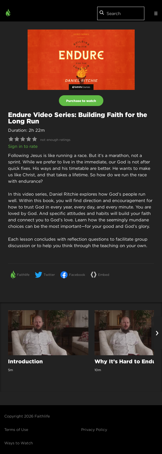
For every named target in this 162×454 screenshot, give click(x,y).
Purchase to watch (81, 100)
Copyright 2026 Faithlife (27, 416)
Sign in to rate (22, 146)
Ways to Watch (18, 443)
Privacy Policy (94, 429)
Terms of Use (16, 429)
